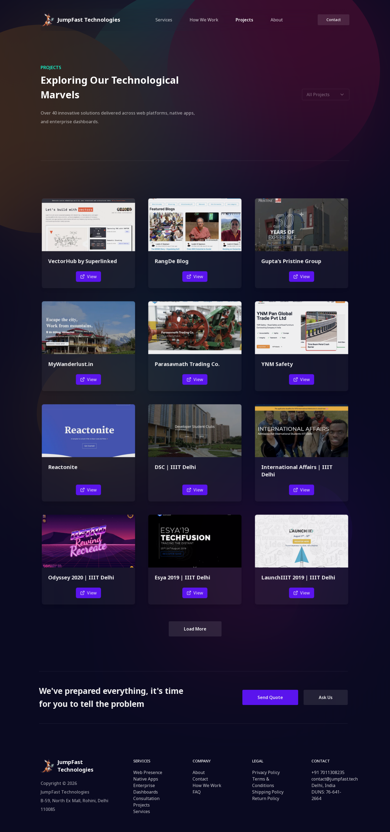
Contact (333, 19)
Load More (195, 629)
